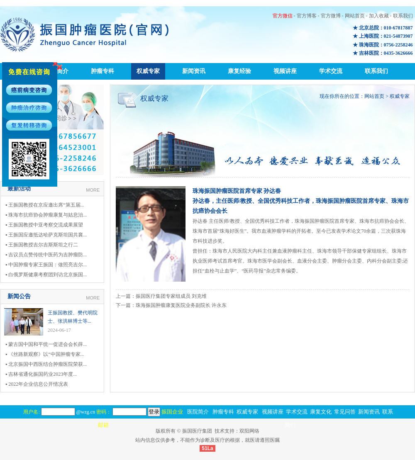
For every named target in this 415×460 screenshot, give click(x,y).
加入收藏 (379, 16)
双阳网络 (249, 431)
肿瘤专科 (102, 71)
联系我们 (403, 16)
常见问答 (345, 412)
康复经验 (239, 71)
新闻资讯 (193, 71)
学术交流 (330, 71)
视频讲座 (285, 71)
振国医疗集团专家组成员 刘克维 (171, 296)
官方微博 (331, 16)
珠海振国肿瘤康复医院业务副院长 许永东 (181, 305)
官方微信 (283, 16)
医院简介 (198, 412)
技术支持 (224, 431)
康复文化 (321, 412)
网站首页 (355, 16)
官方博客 (307, 16)
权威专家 (148, 71)
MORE (93, 189)
